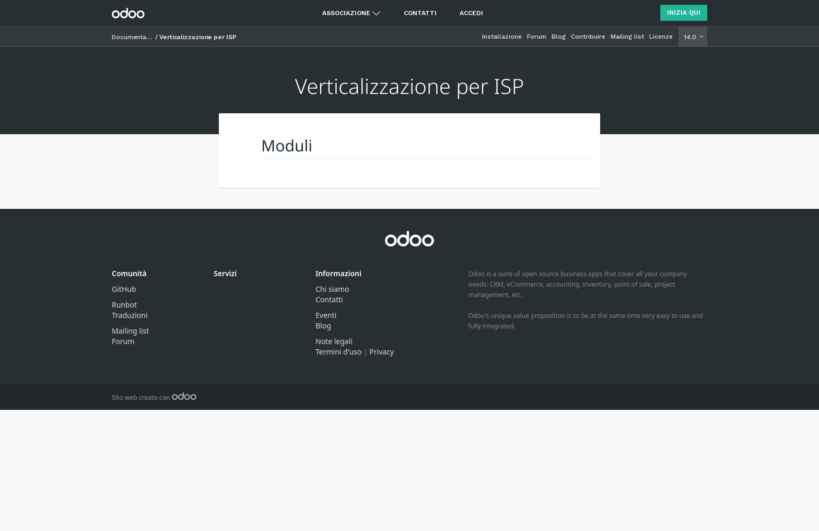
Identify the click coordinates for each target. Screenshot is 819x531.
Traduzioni (130, 315)
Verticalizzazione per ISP (198, 37)
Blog (559, 36)
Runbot (124, 305)
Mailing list (627, 36)
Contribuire (588, 36)
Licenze (661, 36)
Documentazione (133, 37)
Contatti (420, 13)
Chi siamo (332, 289)
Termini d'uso (338, 352)
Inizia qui (683, 12)
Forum (536, 36)
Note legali (334, 341)
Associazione (346, 13)
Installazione (502, 36)
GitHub (124, 289)
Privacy (381, 352)
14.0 (691, 37)
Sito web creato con (154, 397)
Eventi (325, 315)
